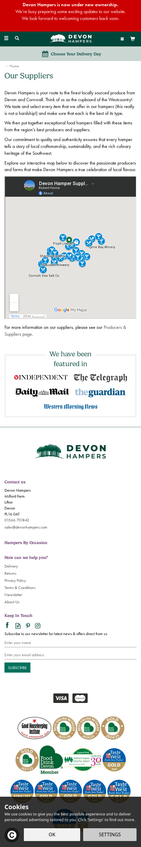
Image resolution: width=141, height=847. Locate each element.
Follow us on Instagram (37, 625)
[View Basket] (132, 38)
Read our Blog (18, 625)
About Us (11, 601)
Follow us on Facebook (8, 625)
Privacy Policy (15, 580)
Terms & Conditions (19, 587)
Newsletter (13, 594)
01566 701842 (16, 520)
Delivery (11, 566)
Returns (10, 573)
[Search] (17, 38)
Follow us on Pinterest (28, 625)
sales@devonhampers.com (25, 527)
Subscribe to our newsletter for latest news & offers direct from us (55, 633)
